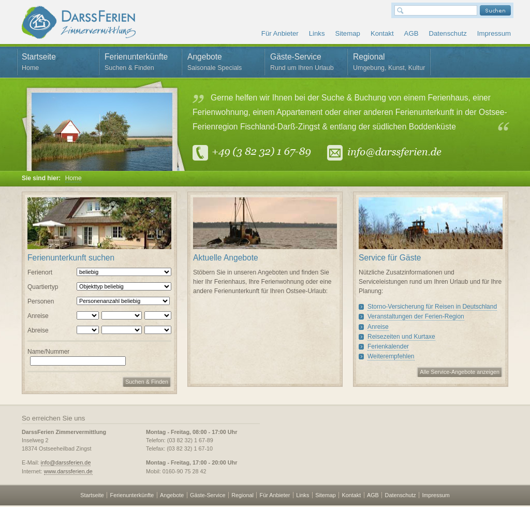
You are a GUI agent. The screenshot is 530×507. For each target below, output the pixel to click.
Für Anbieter (280, 33)
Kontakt (382, 33)
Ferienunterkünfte (141, 63)
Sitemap (347, 33)
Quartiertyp (42, 287)
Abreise (38, 330)
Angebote (223, 63)
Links (317, 33)
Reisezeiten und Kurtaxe (401, 336)
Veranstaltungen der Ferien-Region (415, 316)
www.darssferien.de (68, 471)
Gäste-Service (306, 63)
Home (73, 178)
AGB (411, 33)
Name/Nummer (48, 351)
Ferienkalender (388, 346)
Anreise (38, 316)
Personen (40, 301)
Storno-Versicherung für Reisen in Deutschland (432, 306)
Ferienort (39, 272)
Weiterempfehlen (391, 356)
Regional (389, 63)
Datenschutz (447, 33)
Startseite (58, 63)
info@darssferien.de (66, 462)
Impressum (494, 33)
